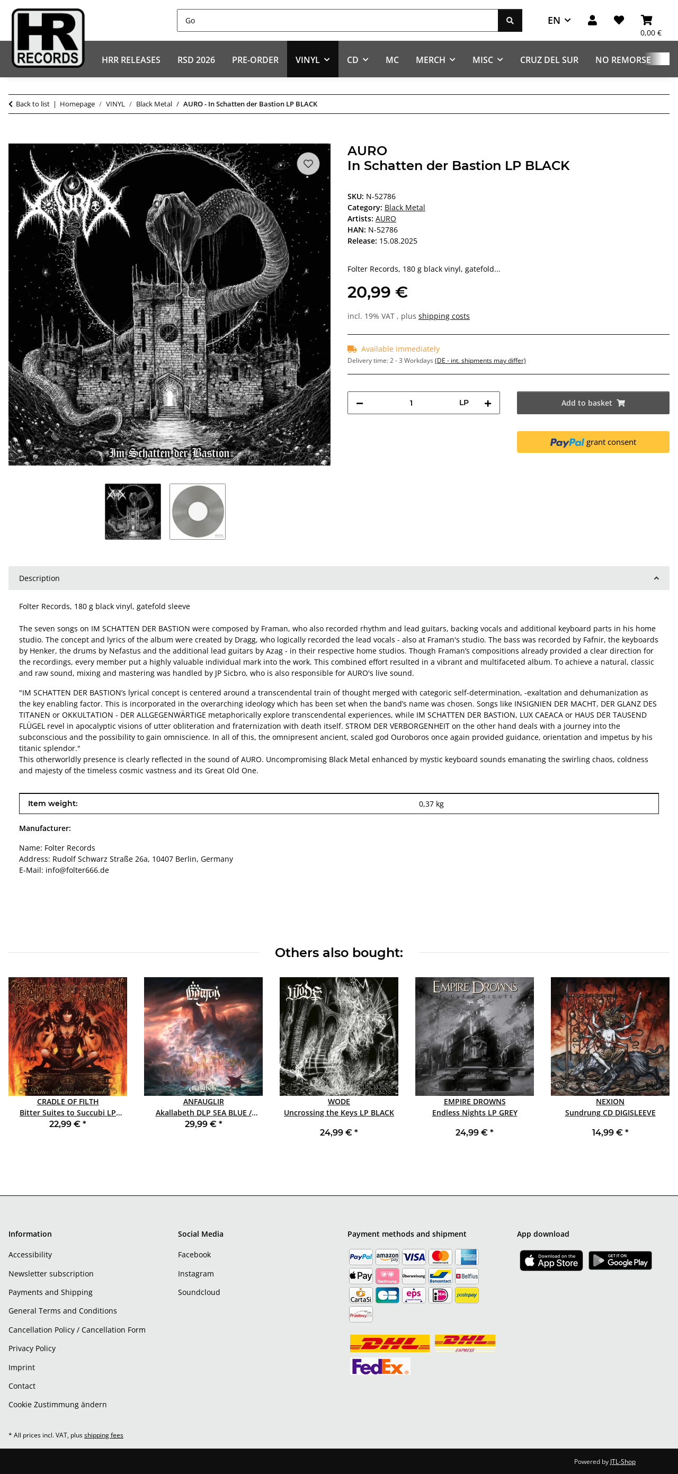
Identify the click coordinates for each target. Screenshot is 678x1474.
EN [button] (554, 20)
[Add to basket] (16, 138)
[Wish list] (618, 20)
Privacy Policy (32, 1348)
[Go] (337, 20)
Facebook (194, 1254)
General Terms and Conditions (62, 1311)
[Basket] (651, 20)
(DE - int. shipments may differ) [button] (480, 360)
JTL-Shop (623, 1461)
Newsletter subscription (51, 1273)
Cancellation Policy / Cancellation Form (77, 1330)
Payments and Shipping (50, 1292)
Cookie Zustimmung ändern (57, 1404)
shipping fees (103, 1435)
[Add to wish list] (308, 163)
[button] (592, 20)
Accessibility (30, 1254)
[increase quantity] (487, 403)
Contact (21, 1386)
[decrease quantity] (359, 403)
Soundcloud (199, 1292)
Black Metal (405, 207)
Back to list (33, 104)
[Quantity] (411, 403)
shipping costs (444, 316)
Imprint (21, 1367)
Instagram (196, 1273)
